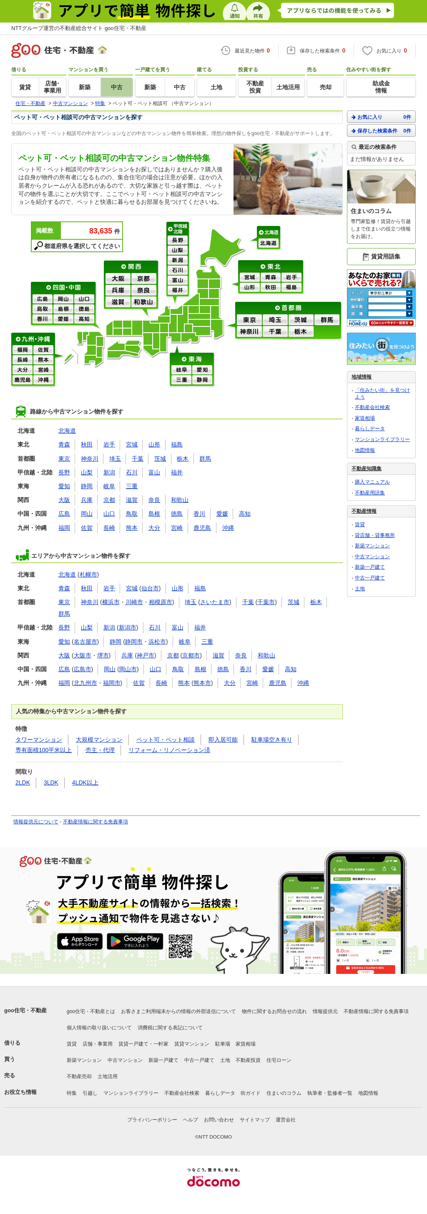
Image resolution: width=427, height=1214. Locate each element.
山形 (249, 288)
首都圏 (288, 308)
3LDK (51, 782)
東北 (271, 266)
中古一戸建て (370, 578)
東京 (249, 320)
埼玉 (275, 320)
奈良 (144, 290)
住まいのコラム (283, 1093)
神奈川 (249, 332)
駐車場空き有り (271, 739)
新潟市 (127, 627)
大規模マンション (99, 739)
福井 (177, 291)
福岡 (22, 350)
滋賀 (118, 302)
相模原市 (160, 602)
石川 (177, 271)
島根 (63, 309)
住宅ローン (278, 1060)
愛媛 (63, 319)
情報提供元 (325, 1011)
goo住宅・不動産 (25, 1010)
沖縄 (43, 380)
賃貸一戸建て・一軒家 (143, 1044)
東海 (192, 359)
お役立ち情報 (20, 1092)
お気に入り (381, 117)
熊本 (43, 360)
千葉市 (266, 602)
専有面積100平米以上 (43, 750)
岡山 (63, 299)
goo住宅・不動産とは (91, 1011)
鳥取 (42, 309)
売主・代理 (100, 750)
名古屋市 (85, 641)
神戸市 (145, 655)
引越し (90, 1093)
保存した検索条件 (381, 131)
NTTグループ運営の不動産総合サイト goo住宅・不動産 (78, 28)
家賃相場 (365, 418)
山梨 (177, 251)
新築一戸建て (370, 567)
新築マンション (372, 546)
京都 (144, 279)
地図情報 (365, 450)
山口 (84, 299)
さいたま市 (214, 602)
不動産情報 (364, 511)
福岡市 (112, 683)
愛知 (202, 370)
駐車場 (222, 1044)
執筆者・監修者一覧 (329, 1093)
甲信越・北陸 (178, 229)
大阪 (118, 279)
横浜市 (111, 602)
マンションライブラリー (382, 439)
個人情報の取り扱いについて (99, 1028)
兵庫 (118, 290)
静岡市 (134, 641)
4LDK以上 (85, 782)
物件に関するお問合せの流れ (274, 1011)
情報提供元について (35, 822)
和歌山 (144, 302)
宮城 (249, 278)
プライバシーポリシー (152, 1120)
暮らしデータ (370, 428)
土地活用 (108, 1076)
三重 (181, 380)
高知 (84, 319)
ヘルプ (190, 1120)
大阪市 (82, 655)
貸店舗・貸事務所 (375, 535)
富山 (177, 281)
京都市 (191, 655)
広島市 (82, 669)
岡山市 (128, 669)
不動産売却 (79, 1076)
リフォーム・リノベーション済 (169, 750)
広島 (42, 299)
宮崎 (43, 370)
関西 (131, 267)
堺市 (103, 655)
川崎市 (134, 602)
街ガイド (251, 1093)
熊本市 (202, 683)
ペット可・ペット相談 (165, 739)
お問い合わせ (219, 1120)
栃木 (301, 332)
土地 (360, 589)
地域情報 (362, 377)
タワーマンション (38, 739)
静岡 (202, 380)
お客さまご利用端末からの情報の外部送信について (178, 1011)
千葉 (275, 332)
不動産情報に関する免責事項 (95, 822)
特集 (72, 1093)
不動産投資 (248, 1060)
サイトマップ (255, 1120)
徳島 (84, 309)
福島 (291, 288)
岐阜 (181, 370)
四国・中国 (64, 288)
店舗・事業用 (98, 1044)
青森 (270, 278)
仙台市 (150, 588)
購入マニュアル (372, 482)
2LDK (22, 782)
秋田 (270, 288)
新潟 (177, 261)
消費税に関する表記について (170, 1028)
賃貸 (360, 524)
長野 (177, 241)
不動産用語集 (370, 493)
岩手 (291, 278)
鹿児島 (22, 380)
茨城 (301, 320)
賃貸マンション (191, 1044)
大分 (22, 370)
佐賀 (43, 350)
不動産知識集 (367, 469)
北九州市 (85, 683)
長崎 (22, 360)
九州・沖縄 (33, 339)
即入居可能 (223, 739)
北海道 (269, 232)
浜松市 (157, 641)
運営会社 (286, 1120)
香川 (42, 319)
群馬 (327, 320)
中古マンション (372, 556)
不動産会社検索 (372, 407)
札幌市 (88, 574)
